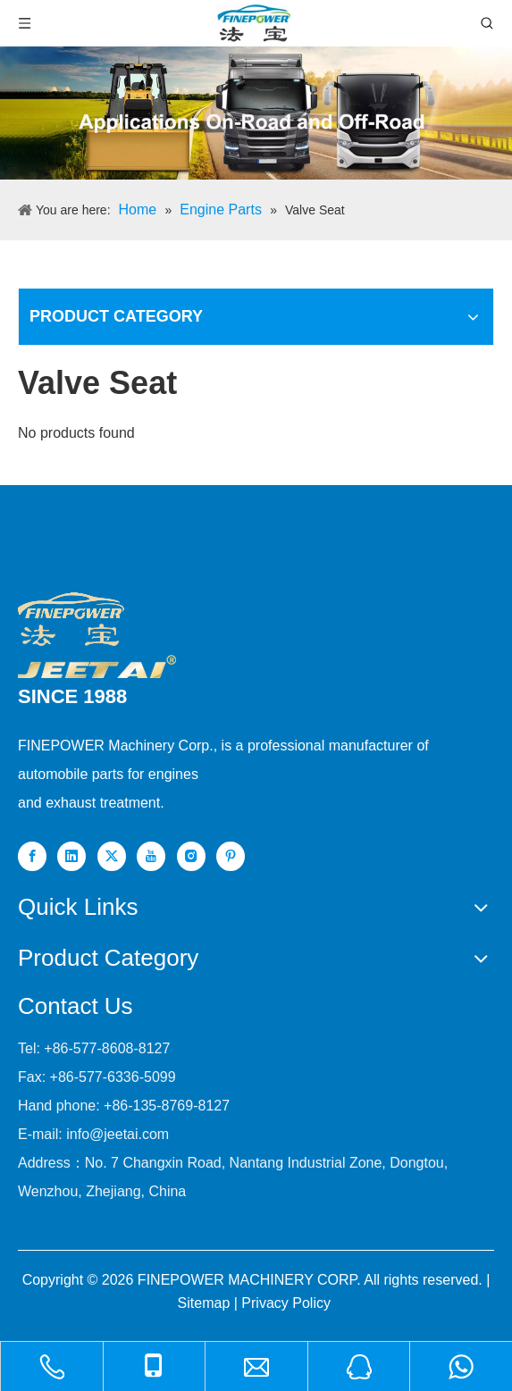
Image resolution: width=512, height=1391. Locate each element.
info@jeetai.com (117, 1134)
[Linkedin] (71, 856)
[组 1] (97, 666)
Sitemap (204, 1303)
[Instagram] (191, 856)
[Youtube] (151, 856)
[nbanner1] (256, 113)
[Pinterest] (230, 856)
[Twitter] (111, 856)
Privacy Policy (286, 1303)
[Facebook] (32, 856)
